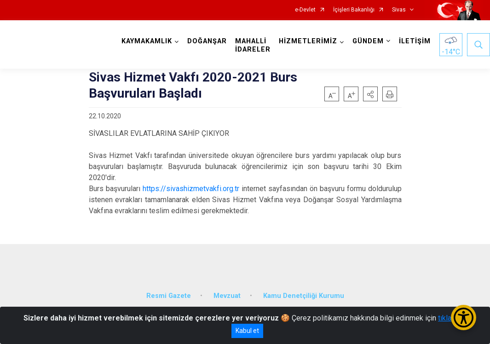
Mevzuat (227, 296)
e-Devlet (305, 10)
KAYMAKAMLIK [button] (146, 41)
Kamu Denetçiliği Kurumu (303, 296)
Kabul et (247, 330)
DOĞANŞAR (207, 41)
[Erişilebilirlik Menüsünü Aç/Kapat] (463, 317)
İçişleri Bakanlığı (354, 10)
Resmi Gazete (168, 296)
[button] (370, 94)
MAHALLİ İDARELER (253, 45)
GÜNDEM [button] (368, 41)
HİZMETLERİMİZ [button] (308, 41)
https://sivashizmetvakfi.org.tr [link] (191, 188)
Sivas (399, 10)
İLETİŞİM (415, 41)
